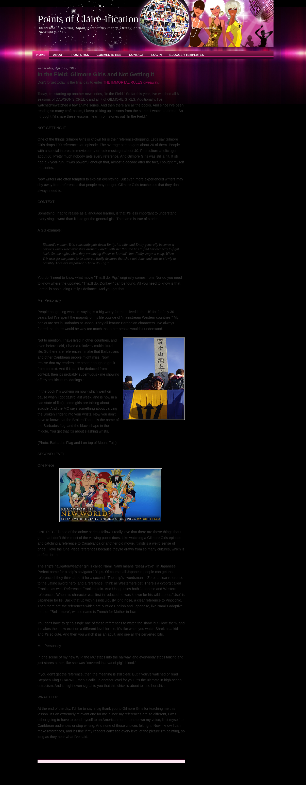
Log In (156, 55)
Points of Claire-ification (88, 19)
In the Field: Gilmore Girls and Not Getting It (96, 74)
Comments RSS (108, 55)
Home (40, 55)
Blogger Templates (186, 55)
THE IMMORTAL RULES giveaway (130, 82)
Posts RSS (80, 55)
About (58, 55)
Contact (136, 55)
